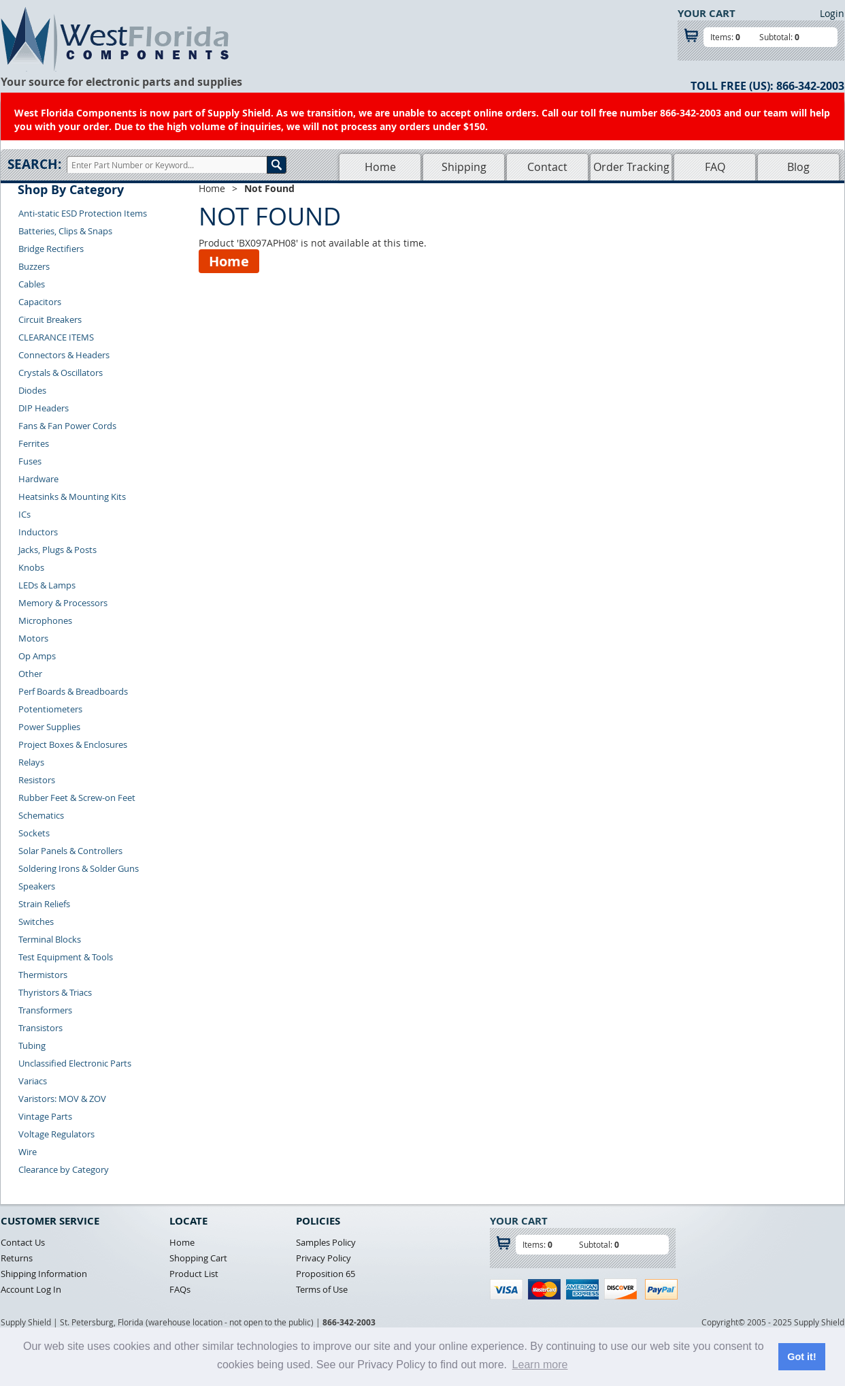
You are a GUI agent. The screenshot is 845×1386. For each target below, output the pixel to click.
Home (380, 166)
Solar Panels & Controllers (70, 851)
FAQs (179, 1289)
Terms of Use (322, 1289)
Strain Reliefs (44, 904)
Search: (34, 164)
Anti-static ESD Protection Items (82, 213)
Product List (193, 1273)
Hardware (38, 479)
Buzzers (34, 266)
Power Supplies (49, 727)
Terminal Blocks (49, 939)
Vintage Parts (45, 1116)
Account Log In (31, 1289)
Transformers (45, 1010)
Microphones (45, 620)
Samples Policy (326, 1242)
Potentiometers (50, 709)
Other (30, 673)
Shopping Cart (198, 1258)
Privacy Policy (323, 1258)
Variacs (32, 1081)
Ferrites (33, 443)
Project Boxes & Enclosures (72, 744)
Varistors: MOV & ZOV (62, 1098)
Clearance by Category (63, 1169)
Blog (798, 166)
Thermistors (42, 974)
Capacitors (39, 302)
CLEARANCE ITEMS (56, 337)
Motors (33, 638)
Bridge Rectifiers (51, 248)
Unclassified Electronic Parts (74, 1063)
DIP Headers (43, 408)
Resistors (36, 780)
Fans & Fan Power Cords (67, 426)
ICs (24, 514)
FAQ (715, 166)
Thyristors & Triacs (55, 992)
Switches (36, 921)
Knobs (31, 567)
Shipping (464, 166)
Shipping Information (44, 1273)
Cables (31, 284)
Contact (547, 166)
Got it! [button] (801, 1356)
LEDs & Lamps (47, 585)
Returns (17, 1258)
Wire (27, 1152)
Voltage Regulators (56, 1134)
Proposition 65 (325, 1273)
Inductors (38, 532)
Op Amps (37, 656)
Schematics (41, 815)
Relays (31, 762)
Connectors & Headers (64, 355)
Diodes (32, 390)
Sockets (34, 833)
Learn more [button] (540, 1364)
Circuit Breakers (50, 319)
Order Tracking (631, 166)
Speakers (36, 886)
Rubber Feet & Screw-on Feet (76, 797)
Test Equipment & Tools (65, 957)
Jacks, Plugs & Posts (57, 550)
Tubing (32, 1045)
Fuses (30, 461)
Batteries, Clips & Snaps (65, 231)
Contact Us (23, 1242)
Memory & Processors (62, 603)
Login (832, 13)
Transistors (40, 1028)
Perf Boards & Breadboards (73, 691)
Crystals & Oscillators (60, 372)
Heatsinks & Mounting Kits (72, 496)
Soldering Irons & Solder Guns (78, 868)
